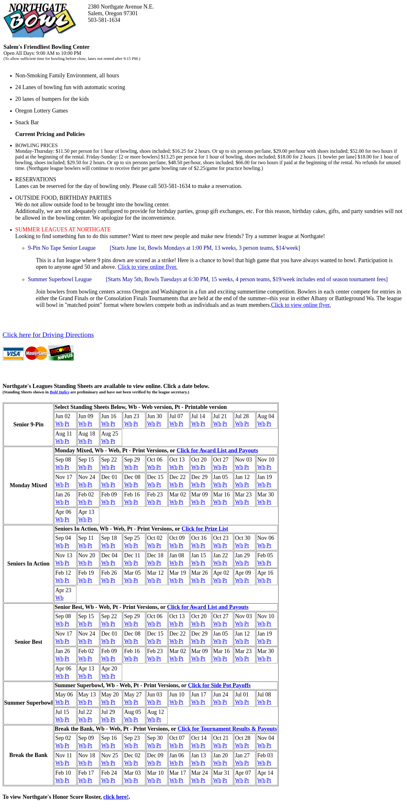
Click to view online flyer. (147, 267)
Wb (59, 424)
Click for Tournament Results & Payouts (227, 729)
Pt (66, 424)
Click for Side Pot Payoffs (219, 685)
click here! (115, 797)
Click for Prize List (204, 529)
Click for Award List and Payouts (217, 450)
